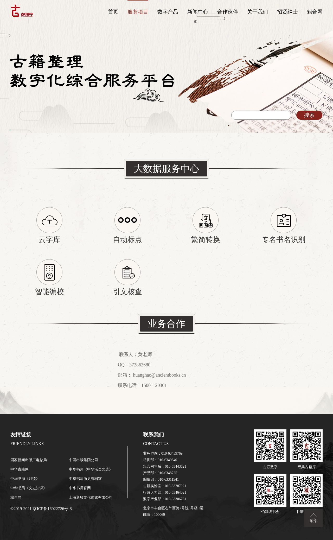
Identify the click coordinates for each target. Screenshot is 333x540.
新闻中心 (197, 12)
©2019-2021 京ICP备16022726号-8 (41, 508)
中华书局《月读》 (25, 479)
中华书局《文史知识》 (28, 488)
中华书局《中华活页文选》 (91, 469)
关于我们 (257, 12)
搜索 (309, 115)
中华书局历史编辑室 (85, 479)
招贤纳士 (287, 12)
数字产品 (167, 12)
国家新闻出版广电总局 (28, 460)
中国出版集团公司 (83, 460)
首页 (113, 12)
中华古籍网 (19, 469)
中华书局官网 (80, 488)
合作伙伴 (227, 12)
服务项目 (137, 12)
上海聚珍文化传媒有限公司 (91, 497)
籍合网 (315, 12)
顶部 (313, 520)
